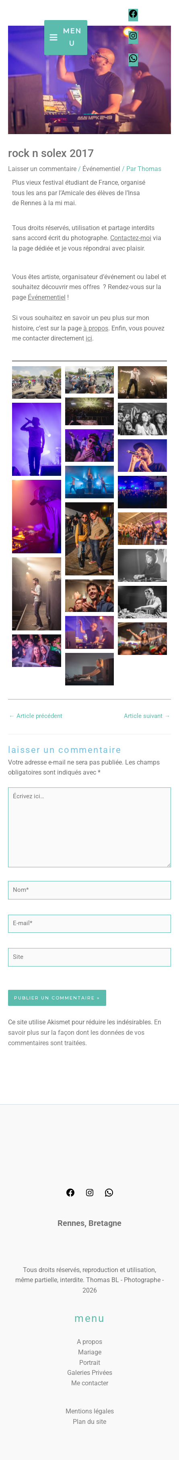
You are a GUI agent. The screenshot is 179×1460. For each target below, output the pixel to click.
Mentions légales (90, 1411)
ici (89, 338)
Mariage (89, 1352)
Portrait (89, 1362)
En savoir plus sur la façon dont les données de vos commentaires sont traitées (84, 1032)
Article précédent (35, 716)
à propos (95, 328)
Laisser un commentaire (42, 169)
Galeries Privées (89, 1372)
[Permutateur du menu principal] (65, 37)
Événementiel (101, 169)
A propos (89, 1342)
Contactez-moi (130, 238)
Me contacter (89, 1383)
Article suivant (147, 716)
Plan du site (89, 1421)
